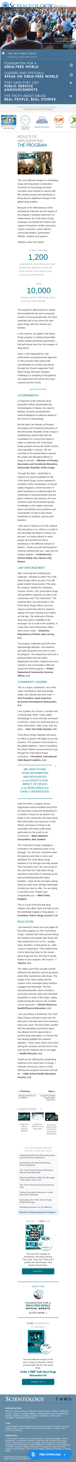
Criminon (59, 121)
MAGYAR (64, 1414)
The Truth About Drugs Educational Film (37, 1186)
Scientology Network (36, 1438)
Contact (56, 1428)
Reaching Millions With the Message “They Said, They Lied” (37, 1178)
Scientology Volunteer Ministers (43, 1443)
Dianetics (22, 1438)
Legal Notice (26, 1459)
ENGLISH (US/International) (16, 1411)
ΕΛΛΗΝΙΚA (9, 1418)
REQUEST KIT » (38, 1381)
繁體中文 (33, 1414)
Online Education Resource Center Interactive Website (36, 1193)
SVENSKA (17, 1416)
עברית (8, 1413)
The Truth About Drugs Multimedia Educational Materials (36, 1171)
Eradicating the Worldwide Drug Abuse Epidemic (35, 1164)
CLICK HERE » (38, 1312)
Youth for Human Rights (35, 1449)
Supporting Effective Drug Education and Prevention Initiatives (37, 1156)
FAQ (15, 1428)
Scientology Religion (53, 1438)
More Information (45, 1428)
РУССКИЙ (24, 1414)
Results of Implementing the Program (37, 1212)
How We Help (9, 128)
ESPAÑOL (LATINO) (31, 1416)
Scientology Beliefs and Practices (32, 1426)
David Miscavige (42, 1440)
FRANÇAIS (63, 1411)
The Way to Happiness (25, 121)
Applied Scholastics (42, 121)
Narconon (19, 1447)
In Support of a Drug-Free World (52, 1447)
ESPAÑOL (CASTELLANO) (50, 1416)
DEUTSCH (56, 1414)
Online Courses (31, 1428)
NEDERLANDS (44, 1414)
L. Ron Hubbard (11, 1426)
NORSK (8, 1416)
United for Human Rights (14, 1449)
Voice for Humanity (53, 1426)
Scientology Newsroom (26, 1440)
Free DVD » (38, 1271)
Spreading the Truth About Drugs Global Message (36, 1201)
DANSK (55, 1411)
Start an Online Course (21, 1443)
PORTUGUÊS (30, 1418)
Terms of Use (15, 1459)
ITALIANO (19, 1418)
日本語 (15, 1414)
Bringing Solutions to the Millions (36, 1207)
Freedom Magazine (36, 1445)
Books (21, 1428)
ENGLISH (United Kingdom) (39, 1411)
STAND (48, 1445)
